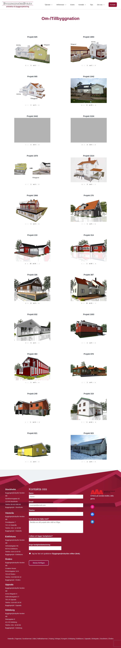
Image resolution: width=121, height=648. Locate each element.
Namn (32, 493)
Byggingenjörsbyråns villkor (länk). (66, 554)
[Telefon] (56, 514)
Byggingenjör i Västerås (13, 531)
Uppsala (87, 638)
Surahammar (26, 638)
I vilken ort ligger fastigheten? (41, 536)
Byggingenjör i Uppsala (13, 605)
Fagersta (18, 638)
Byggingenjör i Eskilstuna (14, 554)
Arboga (57, 638)
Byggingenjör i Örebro (12, 580)
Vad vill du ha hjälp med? (39, 519)
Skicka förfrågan (39, 563)
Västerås (11, 638)
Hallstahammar (42, 638)
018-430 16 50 (16, 602)
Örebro (111, 638)
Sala (34, 638)
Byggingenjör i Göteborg (13, 628)
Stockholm (103, 638)
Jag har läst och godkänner (56, 554)
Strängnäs (95, 638)
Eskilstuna (80, 638)
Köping (51, 638)
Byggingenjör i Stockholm (14, 507)
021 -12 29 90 (16, 528)
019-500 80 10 (16, 577)
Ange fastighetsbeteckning (40, 545)
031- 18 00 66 (16, 625)
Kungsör (64, 638)
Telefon (32, 510)
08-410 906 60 (16, 504)
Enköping (71, 638)
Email (31, 502)
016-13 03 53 (15, 551)
